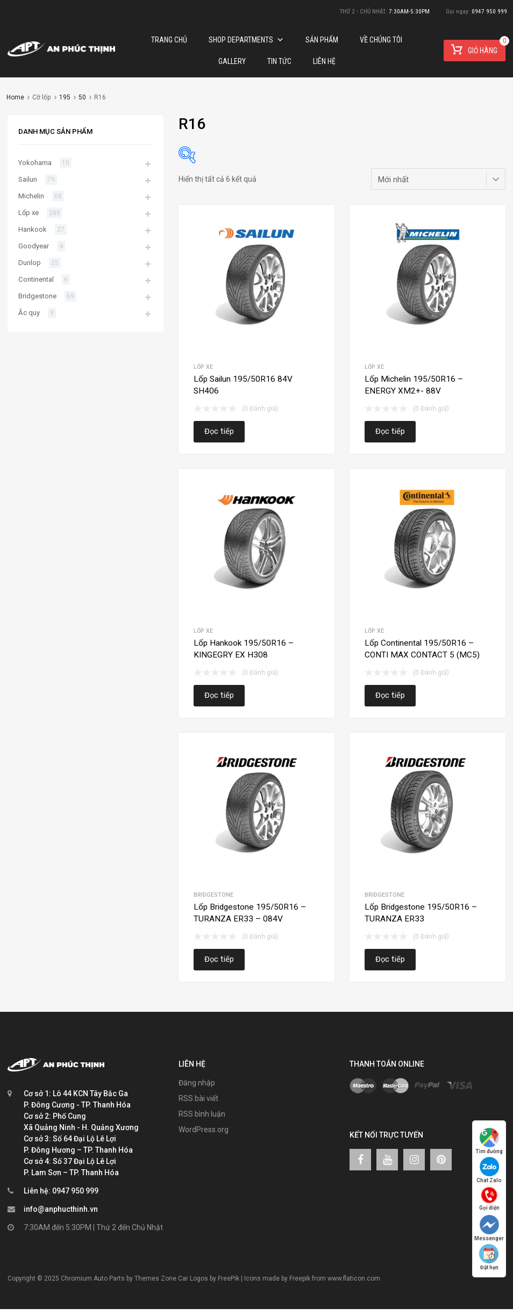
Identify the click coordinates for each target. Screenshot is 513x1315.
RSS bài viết (198, 1098)
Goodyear (33, 246)
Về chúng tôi (381, 39)
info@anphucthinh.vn (61, 1209)
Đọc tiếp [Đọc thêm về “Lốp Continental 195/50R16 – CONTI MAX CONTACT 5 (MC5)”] (390, 695)
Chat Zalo (489, 1170)
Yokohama (35, 163)
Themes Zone (155, 1278)
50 (82, 97)
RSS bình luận (202, 1114)
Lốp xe (203, 366)
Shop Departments (246, 40)
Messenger (489, 1228)
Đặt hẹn (489, 1257)
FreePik (228, 1278)
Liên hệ (324, 61)
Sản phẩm (321, 39)
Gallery (232, 61)
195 (64, 97)
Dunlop (29, 263)
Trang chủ (169, 39)
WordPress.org (204, 1129)
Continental (36, 279)
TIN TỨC (279, 61)
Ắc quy (29, 313)
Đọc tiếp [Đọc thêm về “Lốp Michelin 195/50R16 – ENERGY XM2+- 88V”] (390, 431)
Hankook (32, 229)
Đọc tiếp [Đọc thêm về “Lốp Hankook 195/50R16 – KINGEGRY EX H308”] (219, 695)
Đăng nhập (197, 1082)
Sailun (27, 179)
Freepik (299, 1278)
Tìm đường (489, 1141)
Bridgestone (213, 894)
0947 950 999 (489, 11)
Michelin (31, 196)
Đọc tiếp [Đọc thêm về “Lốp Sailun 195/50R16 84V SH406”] (219, 431)
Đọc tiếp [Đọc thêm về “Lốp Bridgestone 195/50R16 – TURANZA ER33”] (390, 959)
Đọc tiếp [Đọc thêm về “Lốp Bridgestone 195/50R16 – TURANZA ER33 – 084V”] (219, 959)
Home (15, 97)
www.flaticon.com (353, 1278)
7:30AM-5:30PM (409, 11)
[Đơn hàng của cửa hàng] (438, 179)
